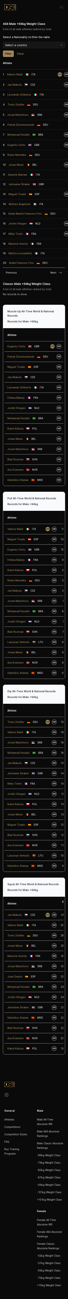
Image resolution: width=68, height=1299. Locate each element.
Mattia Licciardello (20, 253)
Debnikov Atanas (17, 479)
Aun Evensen (15, 469)
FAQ (6, 1141)
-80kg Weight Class (49, 1170)
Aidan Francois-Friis (21, 262)
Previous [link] (11, 272)
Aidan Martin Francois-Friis (25, 213)
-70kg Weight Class (49, 1277)
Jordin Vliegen (18, 223)
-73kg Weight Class (48, 1162)
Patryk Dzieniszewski (20, 124)
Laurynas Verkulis (18, 642)
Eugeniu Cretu (16, 144)
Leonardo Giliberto (19, 94)
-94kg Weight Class (49, 1184)
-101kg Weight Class (49, 1192)
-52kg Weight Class (48, 1255)
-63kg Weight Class (48, 1270)
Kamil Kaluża (15, 428)
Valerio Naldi (15, 74)
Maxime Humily (18, 243)
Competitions (12, 1126)
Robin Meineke (16, 154)
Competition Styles (15, 1134)
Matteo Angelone (19, 204)
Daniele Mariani (17, 174)
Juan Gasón (14, 976)
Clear (20, 53)
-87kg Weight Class (49, 1177)
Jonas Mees (16, 164)
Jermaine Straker (19, 184)
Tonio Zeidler (16, 104)
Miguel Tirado (17, 194)
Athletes (9, 1119)
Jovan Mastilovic (17, 114)
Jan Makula (14, 84)
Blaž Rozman (15, 459)
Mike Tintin (16, 233)
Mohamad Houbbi (18, 134)
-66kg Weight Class (49, 1155)
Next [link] (56, 272)
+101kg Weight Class (49, 1199)
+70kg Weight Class (49, 1285)
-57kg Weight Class (49, 1263)
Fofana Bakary (16, 397)
